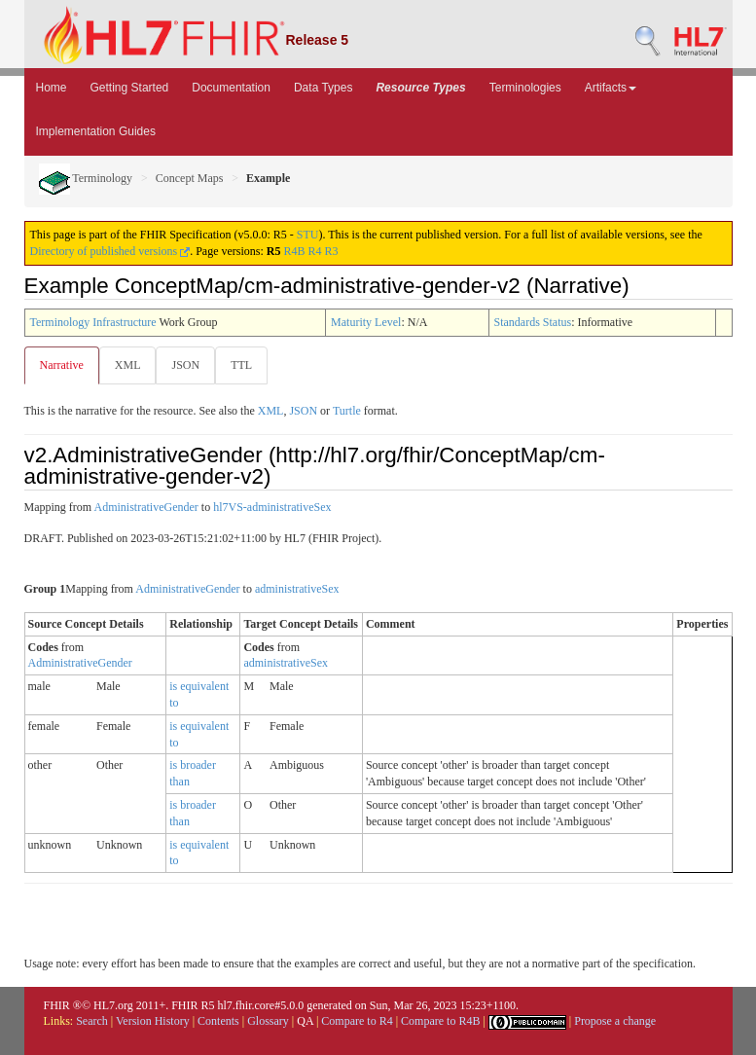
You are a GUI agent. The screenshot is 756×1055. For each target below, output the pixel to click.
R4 (314, 251)
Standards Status (533, 322)
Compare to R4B (440, 1021)
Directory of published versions (110, 251)
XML (128, 365)
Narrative (62, 365)
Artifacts (610, 87)
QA (305, 1021)
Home (51, 87)
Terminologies (525, 87)
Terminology (86, 178)
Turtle (347, 411)
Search (92, 1021)
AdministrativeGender (146, 507)
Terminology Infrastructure (93, 322)
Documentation (231, 87)
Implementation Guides (96, 131)
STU (308, 234)
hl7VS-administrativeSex (272, 507)
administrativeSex (297, 589)
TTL (241, 365)
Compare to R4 (356, 1021)
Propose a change (615, 1021)
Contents (218, 1021)
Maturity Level (366, 322)
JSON (185, 365)
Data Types (323, 87)
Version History (153, 1021)
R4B (294, 251)
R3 (332, 251)
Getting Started (129, 87)
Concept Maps (190, 178)
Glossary (268, 1021)
